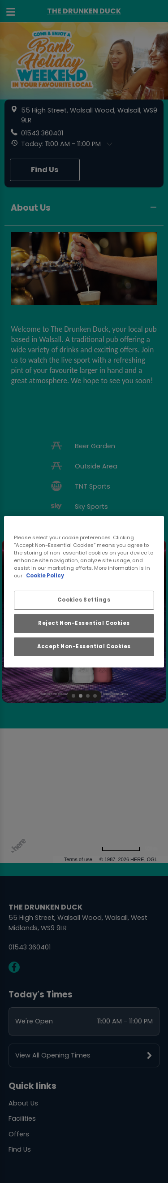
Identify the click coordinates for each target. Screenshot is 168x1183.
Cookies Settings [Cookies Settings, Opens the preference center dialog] (83, 599)
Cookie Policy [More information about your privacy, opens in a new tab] (45, 575)
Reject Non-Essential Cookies (84, 623)
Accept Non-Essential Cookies (84, 646)
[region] (84, 591)
